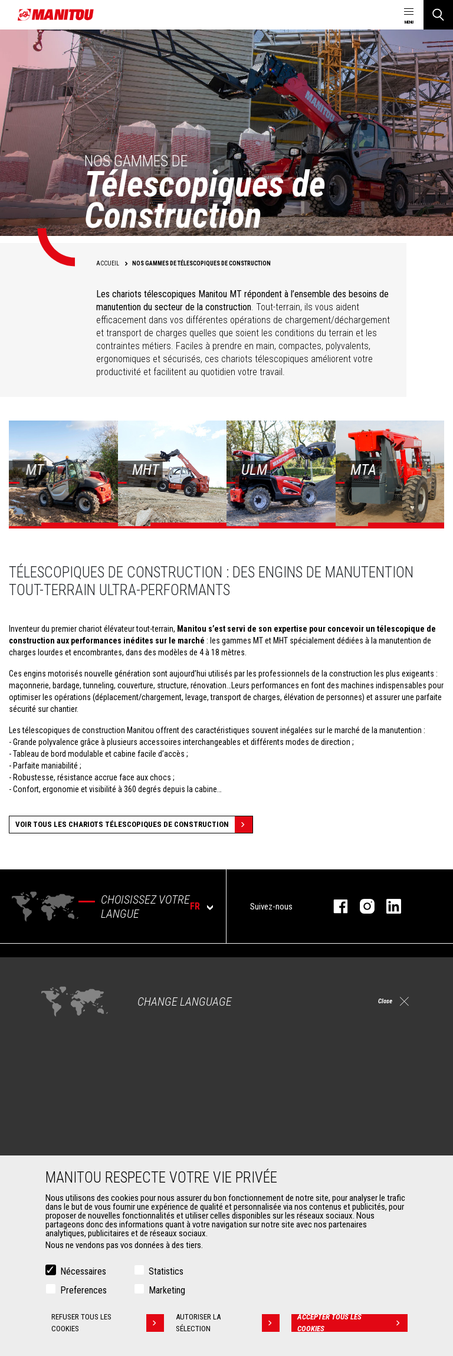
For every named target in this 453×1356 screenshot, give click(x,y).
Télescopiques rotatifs (281, 1011)
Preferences (83, 1290)
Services (251, 1091)
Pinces (55, 1125)
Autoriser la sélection (229, 1323)
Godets (56, 1111)
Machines (253, 962)
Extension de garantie (279, 1125)
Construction (66, 997)
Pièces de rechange (276, 1153)
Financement (264, 1111)
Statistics (166, 1272)
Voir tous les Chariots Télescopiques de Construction (133, 824)
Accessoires (60, 1091)
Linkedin (388, 906)
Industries (60, 1011)
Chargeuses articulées (280, 1025)
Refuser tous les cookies (107, 1323)
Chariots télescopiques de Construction (309, 982)
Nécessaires (83, 1272)
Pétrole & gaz (66, 1025)
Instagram (361, 906)
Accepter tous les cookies (353, 1323)
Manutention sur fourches (87, 1139)
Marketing (167, 1290)
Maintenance (264, 1139)
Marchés (53, 962)
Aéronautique (67, 1039)
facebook (334, 906)
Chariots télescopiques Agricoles (299, 997)
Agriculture (62, 982)
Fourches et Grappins (79, 1153)
